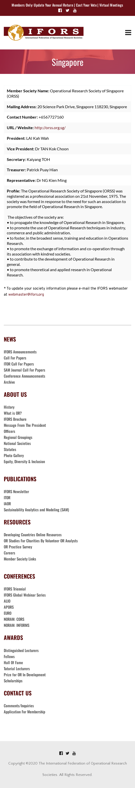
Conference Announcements (24, 376)
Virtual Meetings (111, 5)
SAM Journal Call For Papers (25, 370)
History (9, 407)
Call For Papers (15, 357)
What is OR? (13, 413)
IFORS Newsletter (16, 491)
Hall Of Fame (13, 662)
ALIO (7, 601)
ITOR (7, 497)
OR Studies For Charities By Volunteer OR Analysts (41, 540)
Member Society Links (20, 558)
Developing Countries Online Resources (33, 534)
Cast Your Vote (86, 5)
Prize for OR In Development (25, 674)
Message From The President (25, 425)
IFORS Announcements (20, 351)
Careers (10, 552)
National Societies (17, 443)
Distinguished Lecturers (21, 650)
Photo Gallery (14, 455)
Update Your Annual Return (53, 5)
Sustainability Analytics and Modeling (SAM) (36, 509)
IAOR (7, 503)
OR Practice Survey (18, 546)
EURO (7, 613)
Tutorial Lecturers (17, 668)
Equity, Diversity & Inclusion (25, 461)
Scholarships (13, 680)
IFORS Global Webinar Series (25, 595)
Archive (9, 382)
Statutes (10, 449)
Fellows (9, 656)
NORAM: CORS (14, 619)
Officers (9, 431)
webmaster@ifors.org (26, 294)
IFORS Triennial (15, 589)
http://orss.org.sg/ (50, 127)
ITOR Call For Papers (19, 364)
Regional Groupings (18, 437)
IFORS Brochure (15, 419)
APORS (9, 607)
